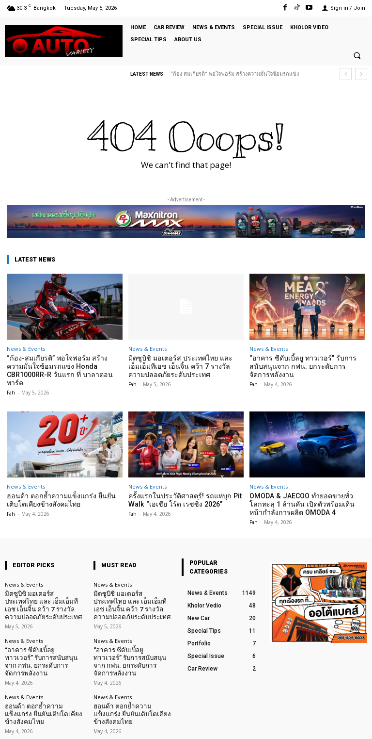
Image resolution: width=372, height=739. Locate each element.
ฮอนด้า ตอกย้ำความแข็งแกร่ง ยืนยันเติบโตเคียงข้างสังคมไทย (40, 672)
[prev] (346, 74)
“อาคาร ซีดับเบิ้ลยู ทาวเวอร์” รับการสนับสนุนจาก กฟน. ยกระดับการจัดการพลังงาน (301, 365)
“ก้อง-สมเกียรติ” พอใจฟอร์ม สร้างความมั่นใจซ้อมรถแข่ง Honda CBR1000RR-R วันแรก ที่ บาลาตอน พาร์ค (61, 365)
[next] (361, 74)
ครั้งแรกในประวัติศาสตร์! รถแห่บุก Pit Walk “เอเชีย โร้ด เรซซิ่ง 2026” (179, 488)
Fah (11, 381)
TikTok (310, 724)
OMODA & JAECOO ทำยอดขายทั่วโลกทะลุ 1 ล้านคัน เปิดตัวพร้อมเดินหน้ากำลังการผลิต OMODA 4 (303, 492)
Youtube (356, 724)
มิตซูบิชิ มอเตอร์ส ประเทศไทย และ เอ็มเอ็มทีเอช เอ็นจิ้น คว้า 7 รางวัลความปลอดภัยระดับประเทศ (181, 365)
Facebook (262, 724)
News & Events (26, 348)
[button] (357, 56)
